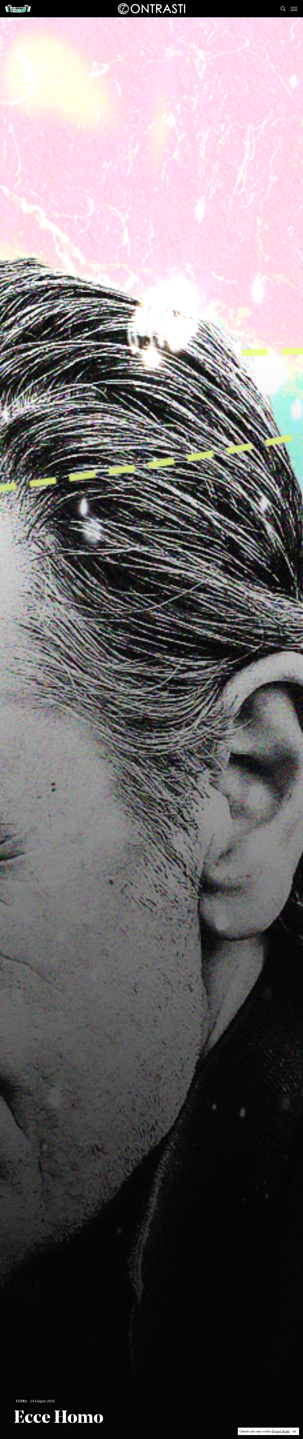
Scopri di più (280, 1431)
